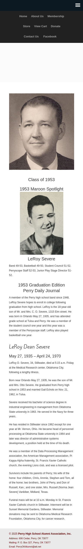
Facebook (50, 36)
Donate (55, 26)
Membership (55, 16)
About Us (37, 16)
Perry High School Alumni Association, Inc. (41, 60)
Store (26, 26)
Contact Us (31, 36)
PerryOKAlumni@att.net (28, 546)
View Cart (40, 26)
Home (23, 16)
